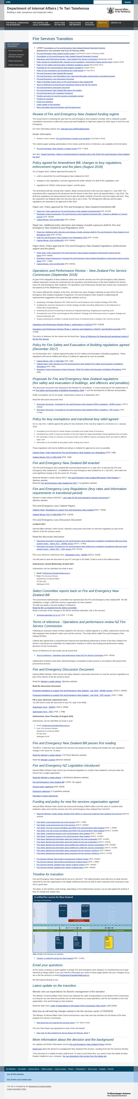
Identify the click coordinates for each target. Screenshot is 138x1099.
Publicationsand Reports (75, 24)
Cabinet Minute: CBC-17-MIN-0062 (50, 361)
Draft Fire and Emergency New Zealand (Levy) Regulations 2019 (62, 238)
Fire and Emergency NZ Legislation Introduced (55, 93)
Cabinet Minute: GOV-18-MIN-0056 (50, 220)
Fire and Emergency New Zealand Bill (48, 782)
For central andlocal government (41, 24)
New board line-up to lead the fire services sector (56, 1023)
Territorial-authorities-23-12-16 (48, 615)
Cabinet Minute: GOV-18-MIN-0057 (50, 240)
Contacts (102, 1069)
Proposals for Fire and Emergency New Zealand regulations (60, 68)
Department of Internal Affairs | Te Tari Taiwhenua (48, 8)
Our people (22, 1069)
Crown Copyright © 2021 (16, 1089)
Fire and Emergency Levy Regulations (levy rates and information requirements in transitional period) (76, 76)
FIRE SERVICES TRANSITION (13, 45)
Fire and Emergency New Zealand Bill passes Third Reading (93, 478)
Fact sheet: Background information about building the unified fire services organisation (70, 845)
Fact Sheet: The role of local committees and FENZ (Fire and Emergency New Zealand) (71, 828)
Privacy (70, 1069)
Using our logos (60, 1069)
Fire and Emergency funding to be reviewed (73, 139)
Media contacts (47, 1069)
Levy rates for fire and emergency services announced (85, 498)
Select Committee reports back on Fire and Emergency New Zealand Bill (65, 82)
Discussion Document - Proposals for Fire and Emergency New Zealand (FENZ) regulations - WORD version (79, 404)
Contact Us (116, 23)
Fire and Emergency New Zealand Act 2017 (59, 483)
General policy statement (43, 787)
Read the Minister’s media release (47, 755)
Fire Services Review (15, 50)
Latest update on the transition (48, 105)
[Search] (108, 2)
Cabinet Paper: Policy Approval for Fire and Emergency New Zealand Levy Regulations (69, 453)
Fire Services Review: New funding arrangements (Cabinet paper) (62, 862)
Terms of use (92, 1069)
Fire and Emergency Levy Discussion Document (55, 79)
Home (8, 2)
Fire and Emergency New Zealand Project (86, 1044)
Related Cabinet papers (16, 65)
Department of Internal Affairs (40, 1086)
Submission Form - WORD (76, 555)
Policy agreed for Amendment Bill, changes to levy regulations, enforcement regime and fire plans (74, 62)
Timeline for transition (45, 99)
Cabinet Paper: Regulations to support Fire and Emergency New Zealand (63, 510)
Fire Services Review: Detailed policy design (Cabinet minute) (60, 865)
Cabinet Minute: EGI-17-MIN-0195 (47, 457)
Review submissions (15, 61)
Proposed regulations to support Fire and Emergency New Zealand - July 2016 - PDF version (71, 695)
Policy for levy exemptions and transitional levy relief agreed (60, 70)
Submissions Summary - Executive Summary (16, 55)
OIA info (111, 1069)
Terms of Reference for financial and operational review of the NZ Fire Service (67, 85)
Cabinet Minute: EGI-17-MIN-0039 (47, 514)
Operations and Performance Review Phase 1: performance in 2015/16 (62, 324)
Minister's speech (48, 760)
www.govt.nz (119, 1094)
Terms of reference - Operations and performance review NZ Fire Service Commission (70, 655)
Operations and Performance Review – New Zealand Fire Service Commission (67, 59)
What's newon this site (59, 24)
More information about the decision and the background (58, 107)
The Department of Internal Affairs (112, 10)
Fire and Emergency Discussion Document (53, 88)
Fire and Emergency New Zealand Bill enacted (55, 73)
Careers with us (33, 1069)
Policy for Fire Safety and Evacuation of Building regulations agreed (63, 65)
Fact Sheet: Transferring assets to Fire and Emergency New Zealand (63, 833)
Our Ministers (11, 1069)
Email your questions (45, 102)
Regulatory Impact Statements (45, 796)
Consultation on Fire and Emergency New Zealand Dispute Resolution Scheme (74, 48)
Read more (37, 1049)
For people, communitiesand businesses (17, 24)
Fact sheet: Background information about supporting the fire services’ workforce (68, 850)
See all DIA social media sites (19, 1080)
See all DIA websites (15, 1074)
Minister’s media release (51, 681)
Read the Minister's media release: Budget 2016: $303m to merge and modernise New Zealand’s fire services (79, 814)
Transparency (80, 1069)
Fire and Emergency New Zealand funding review (56, 53)
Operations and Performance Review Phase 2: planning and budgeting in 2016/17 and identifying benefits (77, 329)
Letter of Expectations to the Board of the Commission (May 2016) (78, 1006)
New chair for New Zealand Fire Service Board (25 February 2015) (62, 1033)
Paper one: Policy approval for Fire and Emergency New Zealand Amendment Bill (68, 211)
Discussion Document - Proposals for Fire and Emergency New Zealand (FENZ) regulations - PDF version (78, 410)
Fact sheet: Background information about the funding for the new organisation (67, 839)
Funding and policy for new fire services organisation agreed (60, 96)
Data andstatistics (89, 24)
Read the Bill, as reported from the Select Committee (55, 608)
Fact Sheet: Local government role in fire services (56, 822)
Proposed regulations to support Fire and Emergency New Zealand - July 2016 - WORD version (73, 691)
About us (102, 23)
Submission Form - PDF (43, 712)
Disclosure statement (41, 791)
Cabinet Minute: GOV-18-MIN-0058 (50, 264)
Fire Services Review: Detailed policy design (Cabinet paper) (60, 867)
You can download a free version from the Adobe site (84, 1056)
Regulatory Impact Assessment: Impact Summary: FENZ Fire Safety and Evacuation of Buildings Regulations (79, 369)
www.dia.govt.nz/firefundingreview (75, 129)
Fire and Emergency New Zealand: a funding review (57, 149)
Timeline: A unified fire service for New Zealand (55, 958)
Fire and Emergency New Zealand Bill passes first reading (59, 90)
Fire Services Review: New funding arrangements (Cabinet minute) (63, 859)
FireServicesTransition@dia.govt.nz (56, 573)
